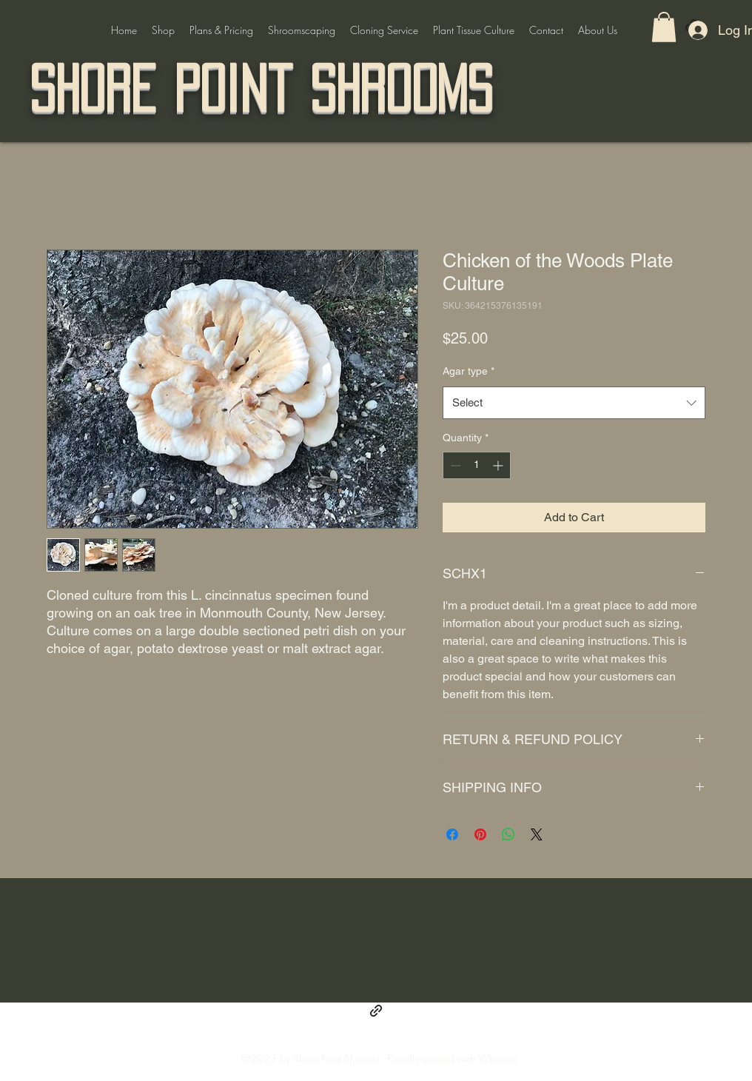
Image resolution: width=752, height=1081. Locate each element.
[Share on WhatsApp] (508, 834)
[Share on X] (536, 834)
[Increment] (499, 465)
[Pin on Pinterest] (480, 834)
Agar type (468, 371)
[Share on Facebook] (452, 834)
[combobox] (574, 402)
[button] (664, 27)
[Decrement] (454, 465)
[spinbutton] (476, 465)
